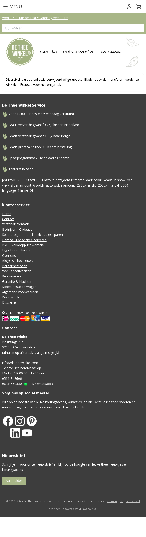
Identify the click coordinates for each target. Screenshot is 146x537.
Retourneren (11, 276)
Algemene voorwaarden (20, 292)
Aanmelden (14, 480)
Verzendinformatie (16, 224)
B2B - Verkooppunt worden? (23, 245)
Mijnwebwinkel (88, 508)
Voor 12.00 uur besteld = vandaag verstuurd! (35, 18)
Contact (8, 219)
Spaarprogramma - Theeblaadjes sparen (32, 234)
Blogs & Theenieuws (17, 260)
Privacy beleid (12, 297)
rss (121, 501)
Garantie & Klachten (17, 281)
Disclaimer (10, 302)
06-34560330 (12, 383)
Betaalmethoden (14, 266)
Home (6, 214)
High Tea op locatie (16, 250)
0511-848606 (12, 378)
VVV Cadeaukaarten (16, 271)
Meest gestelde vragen (19, 286)
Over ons (9, 255)
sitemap (112, 501)
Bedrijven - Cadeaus (17, 229)
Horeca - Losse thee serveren (24, 240)
